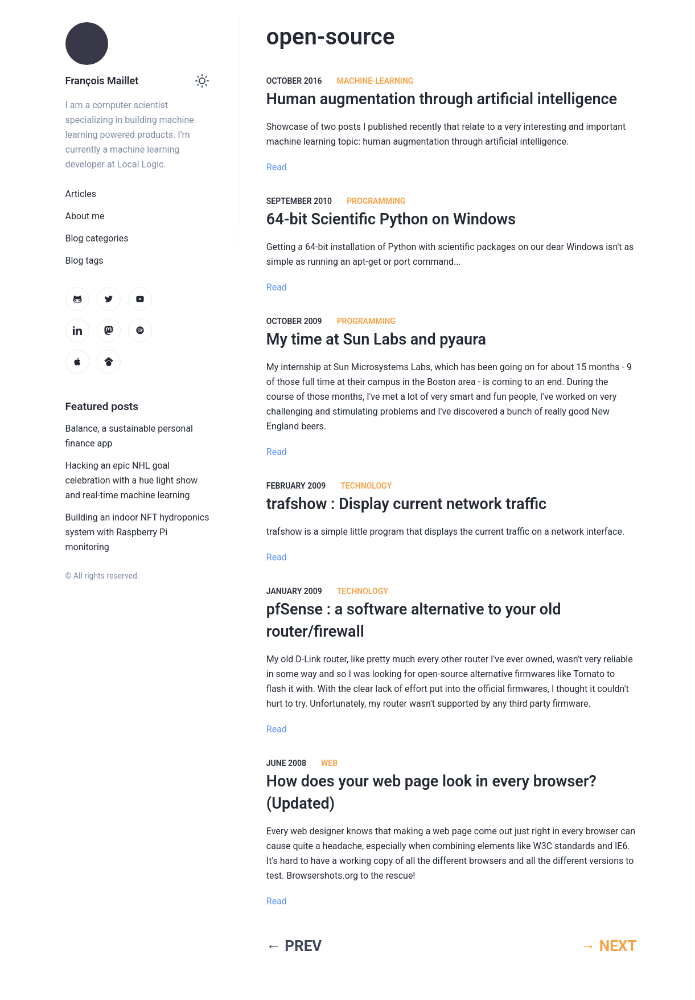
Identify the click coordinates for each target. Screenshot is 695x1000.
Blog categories (97, 238)
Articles (80, 193)
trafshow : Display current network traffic (406, 504)
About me (85, 216)
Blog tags (84, 260)
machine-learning (375, 80)
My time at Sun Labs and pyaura (376, 339)
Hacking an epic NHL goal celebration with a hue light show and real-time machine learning (131, 480)
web (329, 763)
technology (366, 485)
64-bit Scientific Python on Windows (391, 219)
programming (376, 201)
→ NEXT (608, 945)
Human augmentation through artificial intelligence (441, 99)
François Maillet (102, 81)
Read (276, 167)
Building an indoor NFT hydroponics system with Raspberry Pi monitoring (137, 532)
